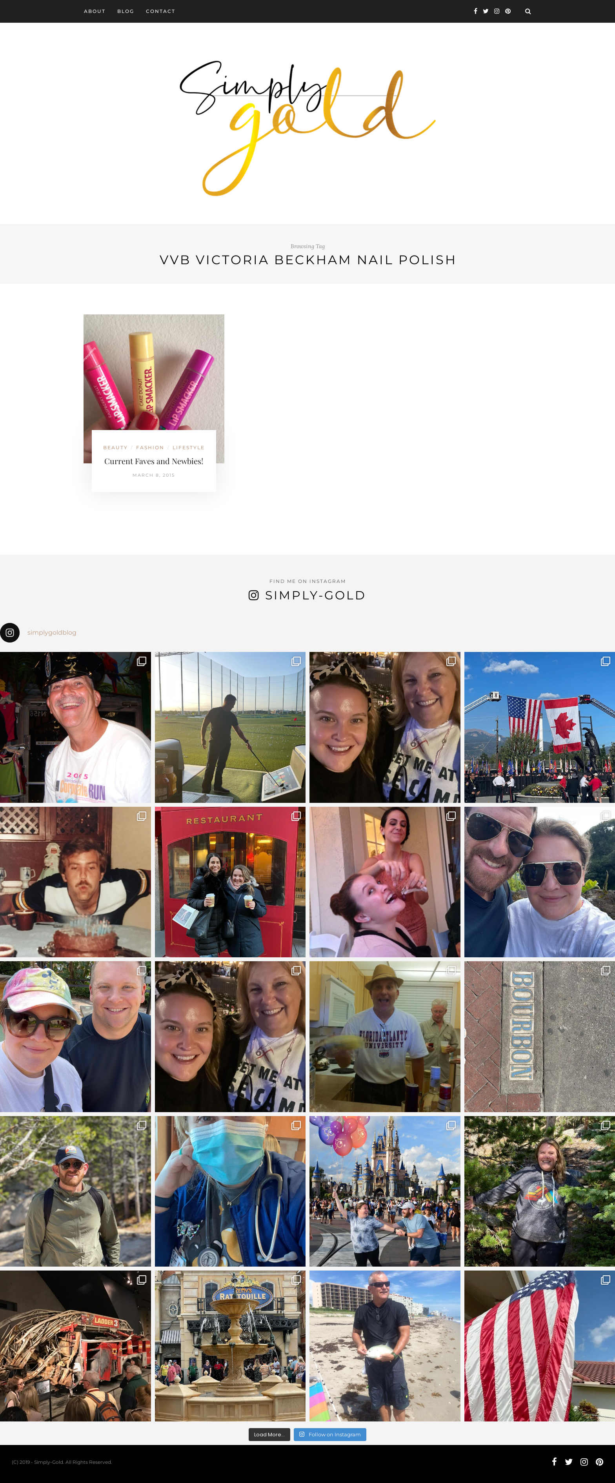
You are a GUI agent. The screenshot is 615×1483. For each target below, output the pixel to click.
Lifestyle (189, 447)
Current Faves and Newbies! (153, 461)
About (95, 11)
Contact (160, 11)
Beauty (115, 447)
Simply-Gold (315, 595)
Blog (125, 11)
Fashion (150, 447)
